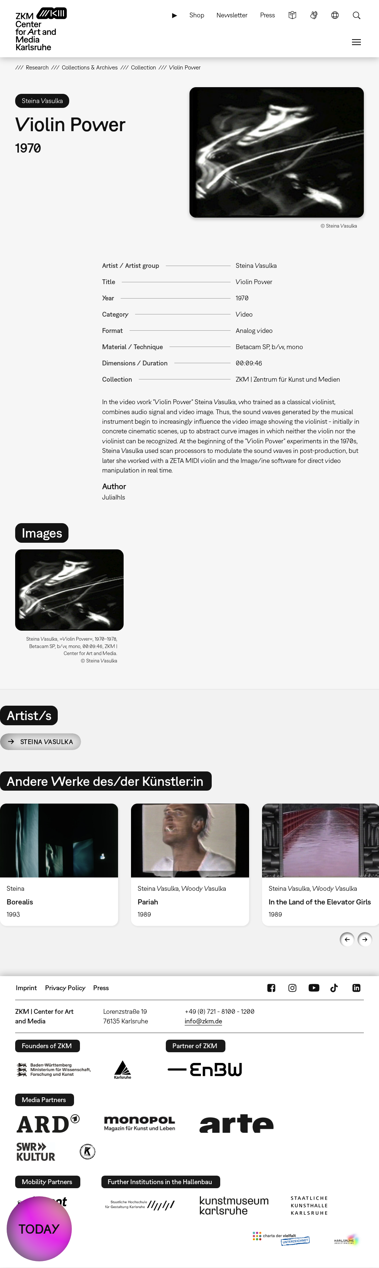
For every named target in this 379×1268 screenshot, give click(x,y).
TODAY (39, 1228)
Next (365, 939)
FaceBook (271, 987)
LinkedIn (356, 987)
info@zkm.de (203, 1021)
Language (335, 15)
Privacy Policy (65, 988)
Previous (347, 939)
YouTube (313, 987)
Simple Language (292, 15)
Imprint (26, 988)
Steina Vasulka (46, 742)
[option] (72, 609)
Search (356, 15)
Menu (356, 42)
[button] (277, 152)
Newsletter (232, 15)
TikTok (335, 987)
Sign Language (313, 15)
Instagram (292, 987)
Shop (197, 15)
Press (267, 15)
